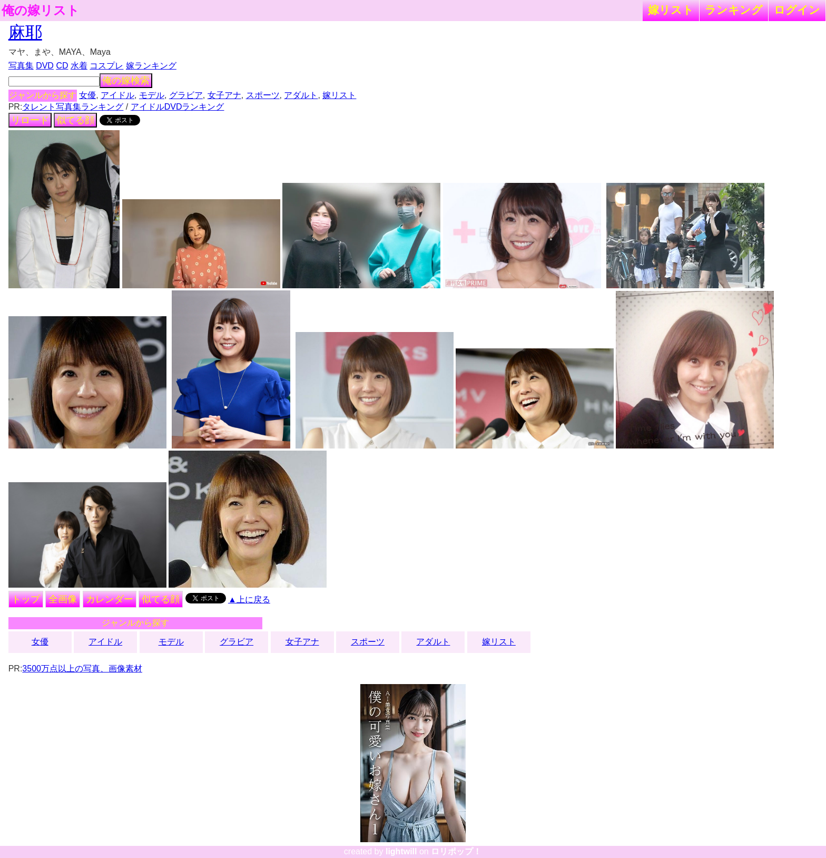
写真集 (21, 65)
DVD (45, 65)
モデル (151, 95)
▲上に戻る (249, 599)
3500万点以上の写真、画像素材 (82, 668)
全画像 (62, 599)
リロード (30, 120)
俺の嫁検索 (126, 80)
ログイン (797, 10)
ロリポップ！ (456, 851)
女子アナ (224, 95)
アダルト (301, 95)
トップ (26, 599)
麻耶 (25, 32)
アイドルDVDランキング (177, 106)
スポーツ (263, 95)
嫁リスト (671, 10)
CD (62, 65)
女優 (87, 95)
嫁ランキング (151, 65)
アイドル (117, 95)
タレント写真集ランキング (72, 106)
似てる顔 (75, 120)
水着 (79, 65)
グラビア (186, 95)
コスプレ (106, 65)
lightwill (401, 851)
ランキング (734, 10)
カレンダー (109, 599)
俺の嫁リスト (41, 10)
